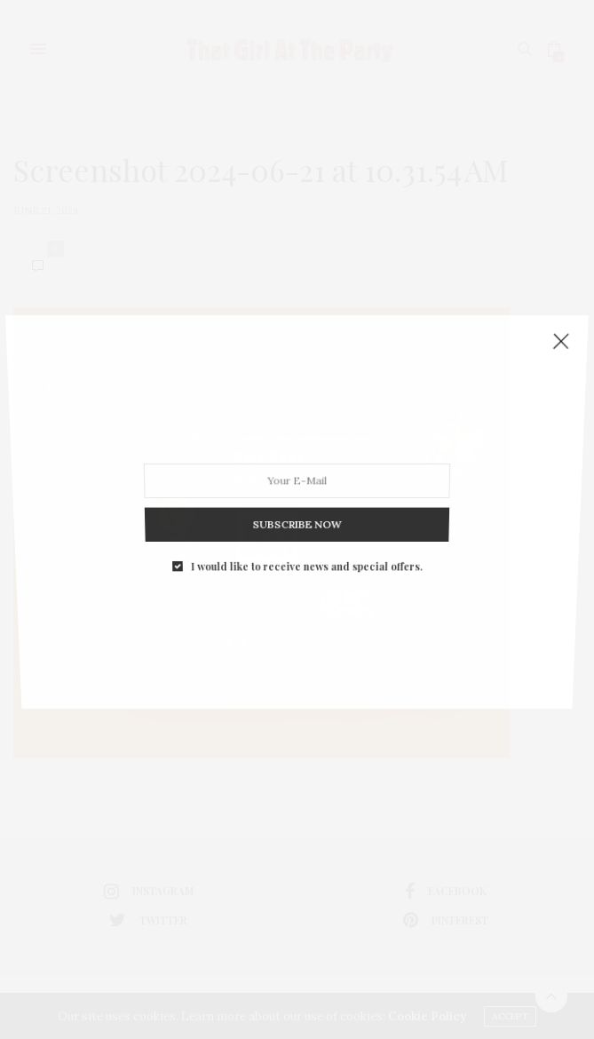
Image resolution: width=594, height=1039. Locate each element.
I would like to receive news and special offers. (306, 543)
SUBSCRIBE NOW (297, 507)
